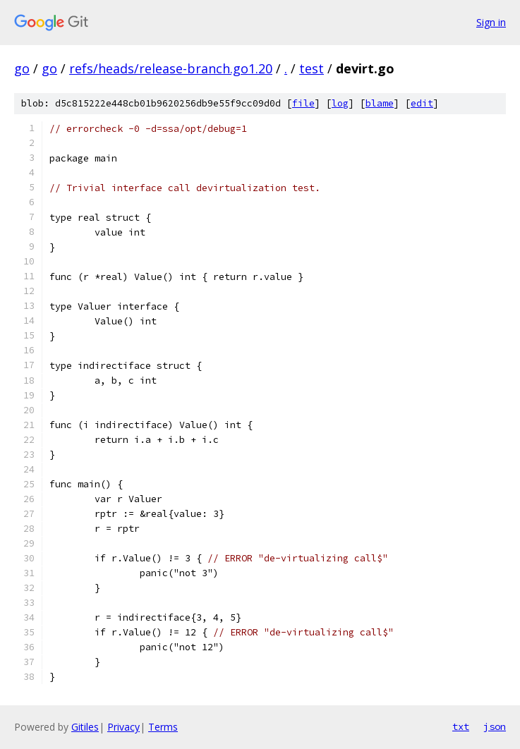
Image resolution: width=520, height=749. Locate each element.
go (22, 68)
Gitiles (85, 726)
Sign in (491, 22)
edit (422, 103)
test (311, 68)
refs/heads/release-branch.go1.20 (170, 68)
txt (460, 726)
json (494, 726)
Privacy (123, 726)
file (303, 103)
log (340, 103)
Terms (163, 726)
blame (379, 103)
